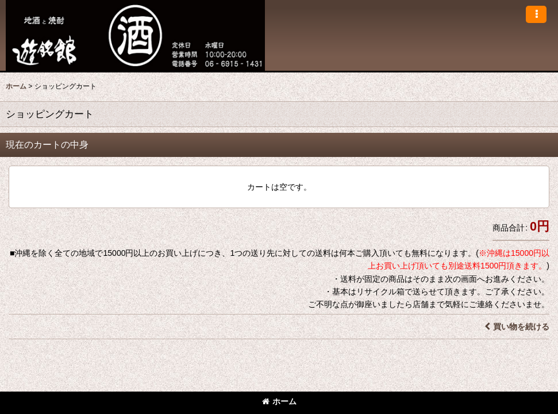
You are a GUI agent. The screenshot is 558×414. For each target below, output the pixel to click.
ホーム (279, 401)
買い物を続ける (516, 326)
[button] (536, 14)
